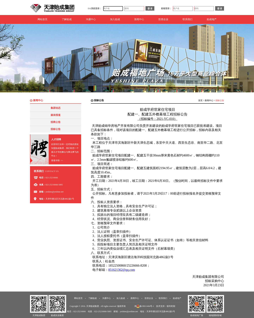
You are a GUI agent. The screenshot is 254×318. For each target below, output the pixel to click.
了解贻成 (67, 19)
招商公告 (56, 122)
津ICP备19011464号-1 (144, 306)
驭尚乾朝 (171, 306)
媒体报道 (56, 115)
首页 (200, 100)
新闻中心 (139, 19)
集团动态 (56, 108)
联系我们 (187, 19)
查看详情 (57, 160)
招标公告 (56, 129)
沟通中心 (91, 19)
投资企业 (163, 19)
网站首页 (42, 19)
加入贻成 (115, 19)
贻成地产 (212, 19)
